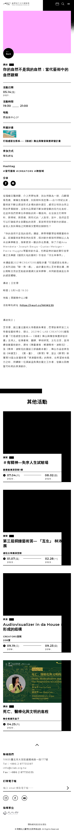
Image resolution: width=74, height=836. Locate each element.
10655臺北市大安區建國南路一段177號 (25, 759)
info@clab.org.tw (14, 767)
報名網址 (8, 155)
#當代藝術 (9, 171)
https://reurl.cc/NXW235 (37, 309)
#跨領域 (39, 171)
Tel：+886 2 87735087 (18, 763)
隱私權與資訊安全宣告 (37, 824)
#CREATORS (24, 171)
